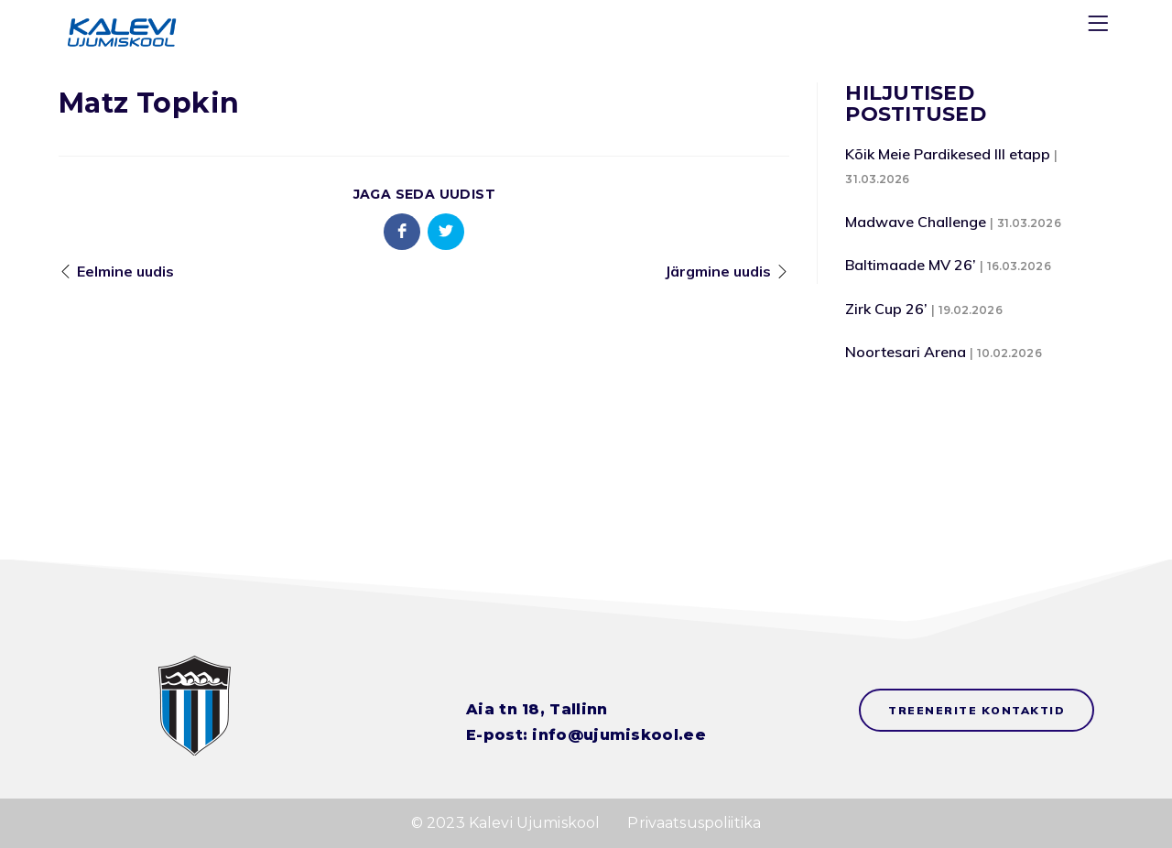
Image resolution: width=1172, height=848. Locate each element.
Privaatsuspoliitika (694, 823)
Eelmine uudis (125, 271)
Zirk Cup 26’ (886, 308)
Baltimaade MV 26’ (910, 264)
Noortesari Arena (905, 351)
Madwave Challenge (915, 221)
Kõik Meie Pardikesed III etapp (947, 154)
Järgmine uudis (718, 271)
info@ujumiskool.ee (618, 735)
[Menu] (1100, 27)
